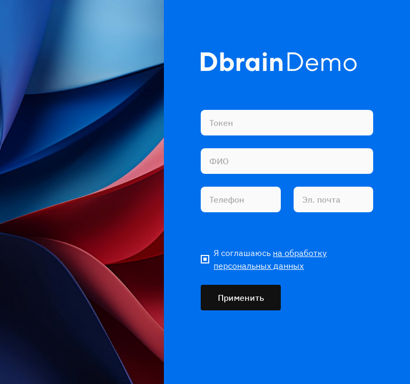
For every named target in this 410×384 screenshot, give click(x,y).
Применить (241, 297)
